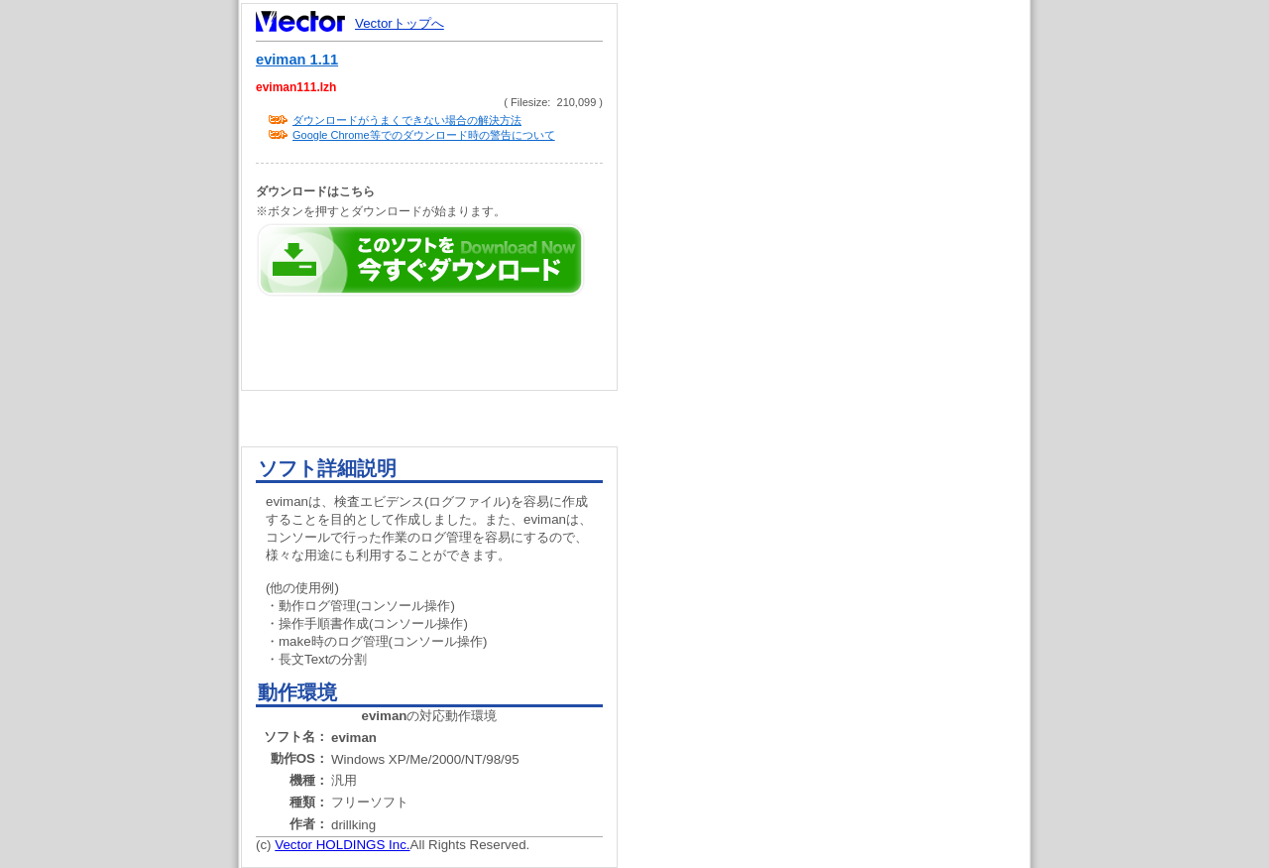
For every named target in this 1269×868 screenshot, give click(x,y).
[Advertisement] (840, 377)
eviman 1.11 (297, 59)
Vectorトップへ (399, 23)
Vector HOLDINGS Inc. (342, 844)
